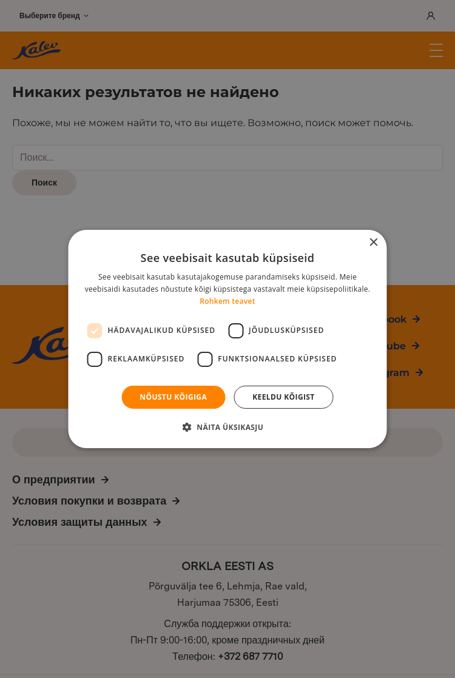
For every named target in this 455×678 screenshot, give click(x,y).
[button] (227, 427)
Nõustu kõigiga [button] (173, 397)
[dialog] (227, 339)
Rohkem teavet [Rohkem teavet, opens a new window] (227, 301)
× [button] (373, 242)
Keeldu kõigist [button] (283, 397)
